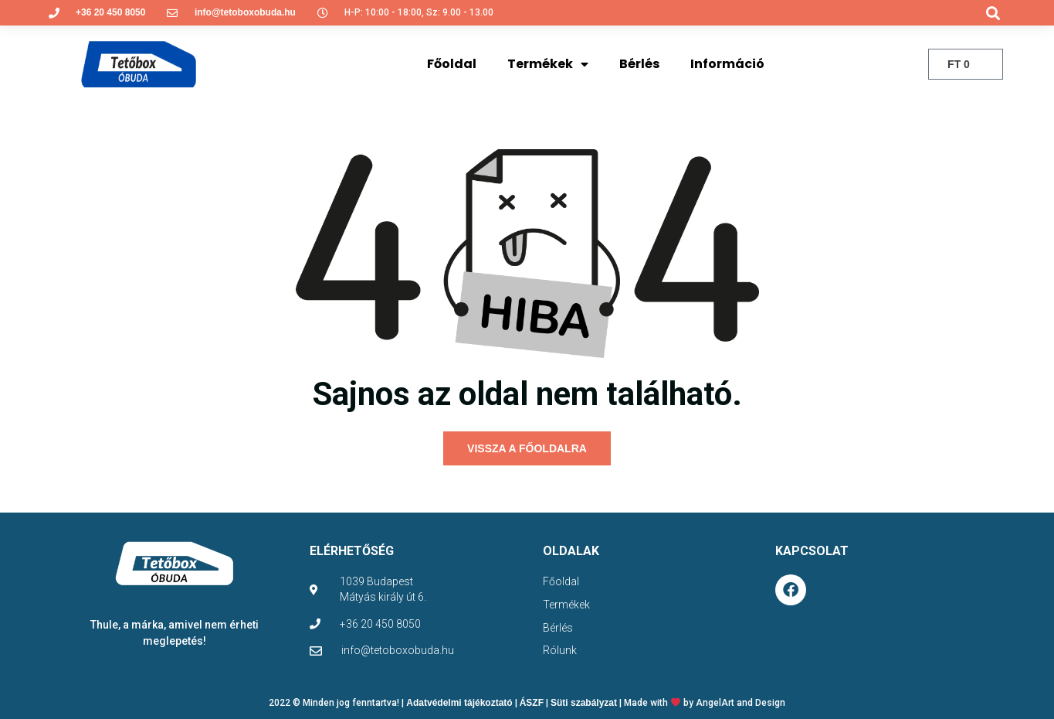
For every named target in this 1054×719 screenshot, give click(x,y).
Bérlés (639, 64)
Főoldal (451, 64)
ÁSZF (532, 702)
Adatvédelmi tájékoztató (459, 702)
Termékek (547, 64)
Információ (727, 64)
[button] (992, 13)
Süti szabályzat (584, 702)
